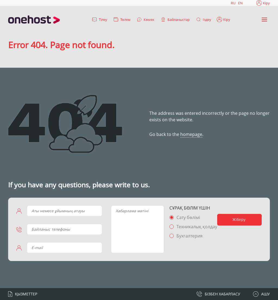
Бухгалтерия (189, 236)
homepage (191, 134)
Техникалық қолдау (196, 227)
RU (233, 3)
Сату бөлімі (188, 217)
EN (240, 3)
